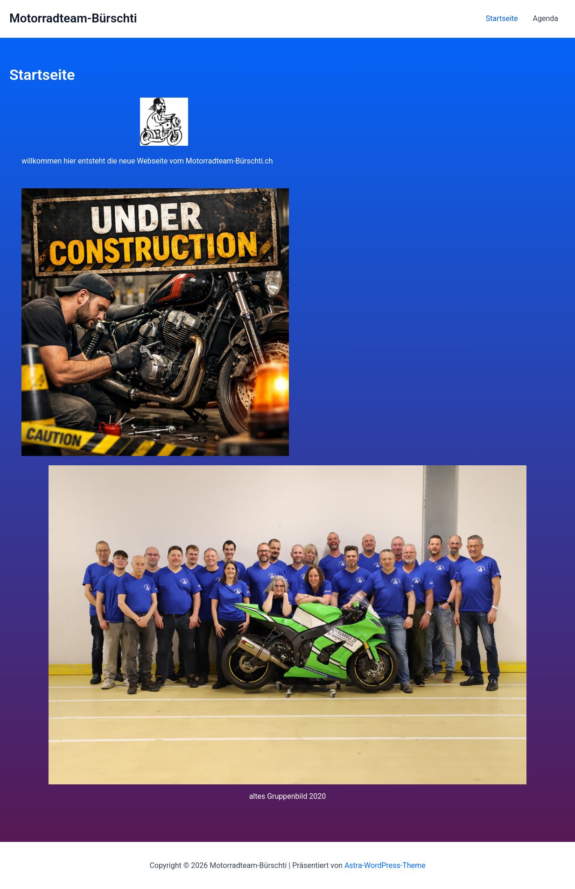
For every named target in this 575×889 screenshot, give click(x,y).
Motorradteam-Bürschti (73, 18)
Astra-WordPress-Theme (385, 865)
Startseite (502, 18)
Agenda (545, 18)
